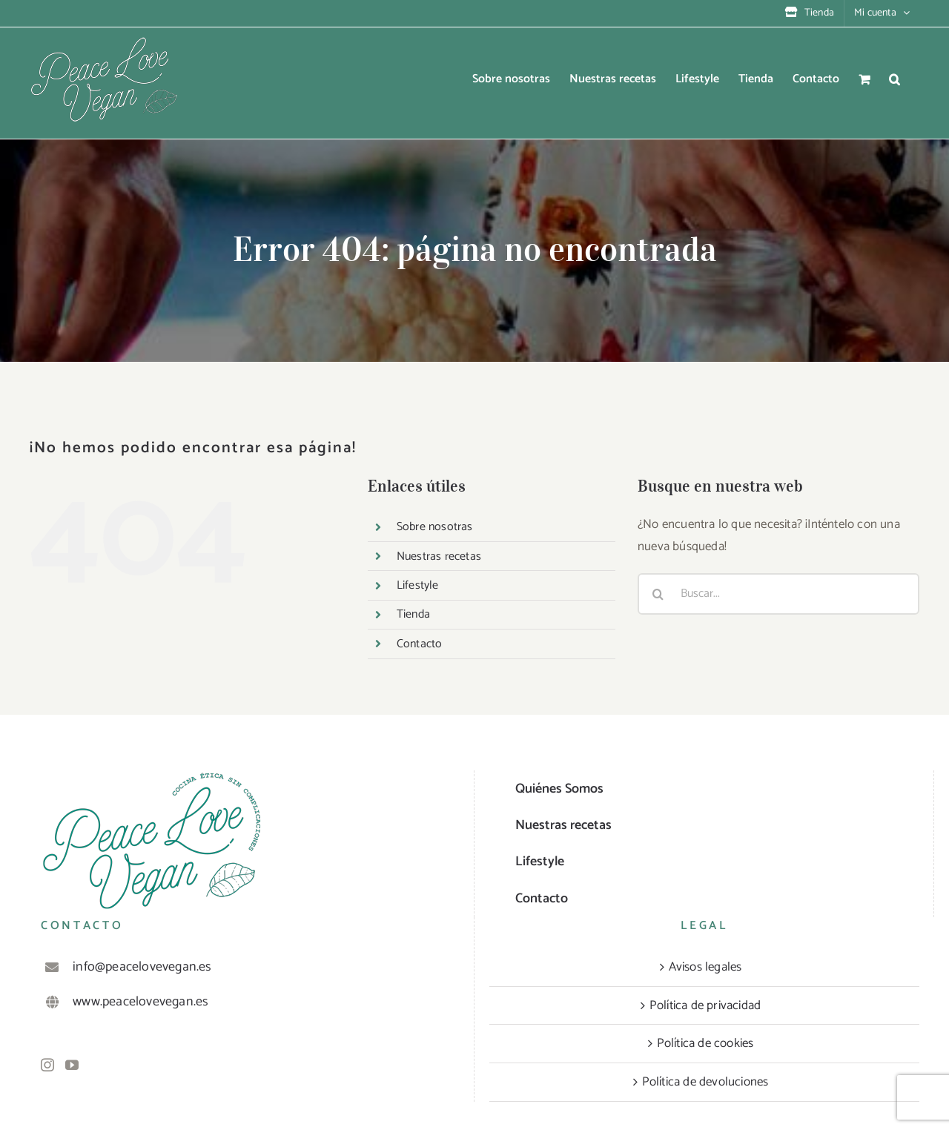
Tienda (413, 614)
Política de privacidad (705, 1005)
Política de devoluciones (705, 1081)
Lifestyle (418, 585)
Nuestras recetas (439, 556)
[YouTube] (72, 1064)
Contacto (420, 644)
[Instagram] (47, 1064)
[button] (894, 79)
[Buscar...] (778, 594)
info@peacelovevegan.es (142, 967)
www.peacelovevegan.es (140, 1002)
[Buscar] (658, 594)
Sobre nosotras (435, 527)
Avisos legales (705, 966)
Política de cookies (705, 1043)
